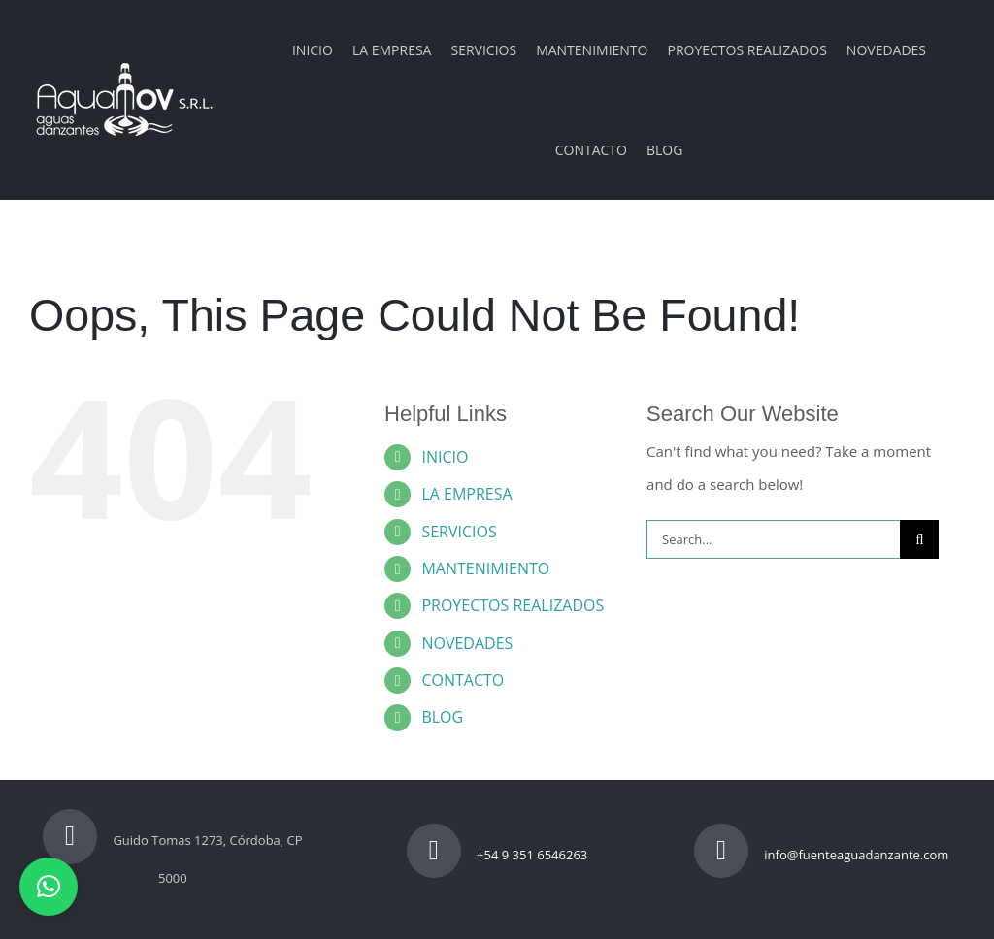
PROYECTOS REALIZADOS (512, 605)
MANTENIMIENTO (485, 568)
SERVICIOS (458, 531)
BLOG (442, 717)
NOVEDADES (467, 643)
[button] (48, 887)
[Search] (919, 539)
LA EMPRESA (466, 493)
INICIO (444, 457)
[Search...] (773, 539)
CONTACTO (462, 680)
